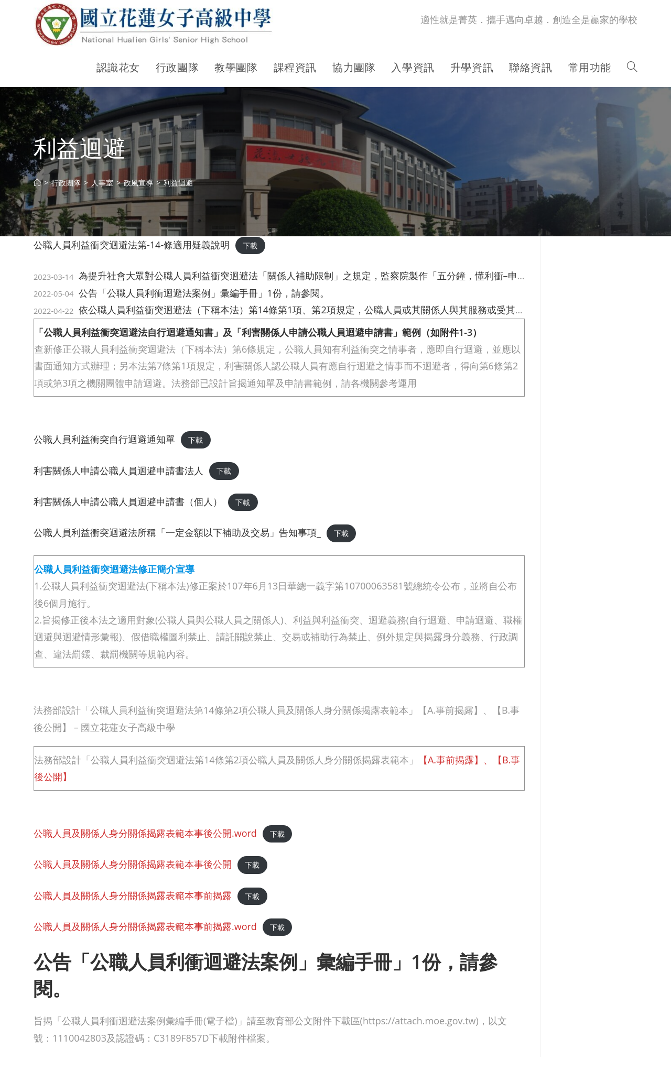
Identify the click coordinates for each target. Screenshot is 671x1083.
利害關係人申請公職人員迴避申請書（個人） (128, 501)
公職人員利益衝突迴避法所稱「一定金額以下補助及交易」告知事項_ (177, 532)
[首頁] (37, 183)
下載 (250, 245)
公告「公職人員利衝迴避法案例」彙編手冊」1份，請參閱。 (204, 293)
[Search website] (632, 67)
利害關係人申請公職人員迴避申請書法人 (118, 470)
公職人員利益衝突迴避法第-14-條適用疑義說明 (132, 244)
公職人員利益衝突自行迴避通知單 (104, 439)
